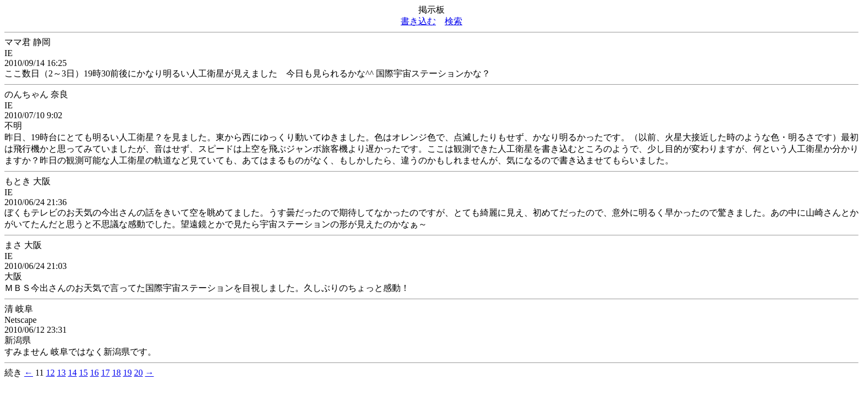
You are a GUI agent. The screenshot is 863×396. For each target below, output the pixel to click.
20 (138, 372)
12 (50, 372)
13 (61, 372)
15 (83, 372)
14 (72, 372)
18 (116, 372)
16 (94, 372)
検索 (453, 21)
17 (105, 372)
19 (127, 372)
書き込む (418, 21)
